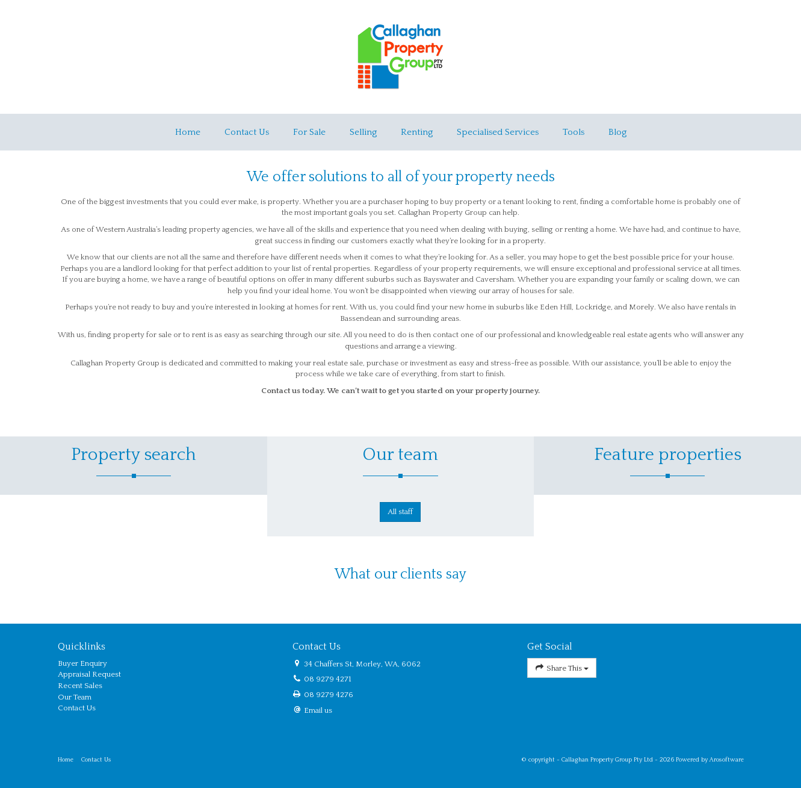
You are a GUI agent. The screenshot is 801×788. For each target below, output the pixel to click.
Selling (363, 132)
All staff (400, 511)
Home (187, 132)
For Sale (309, 132)
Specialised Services (498, 132)
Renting (417, 132)
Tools (573, 132)
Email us (318, 710)
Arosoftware (727, 759)
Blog (617, 132)
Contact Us (246, 132)
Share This (562, 668)
